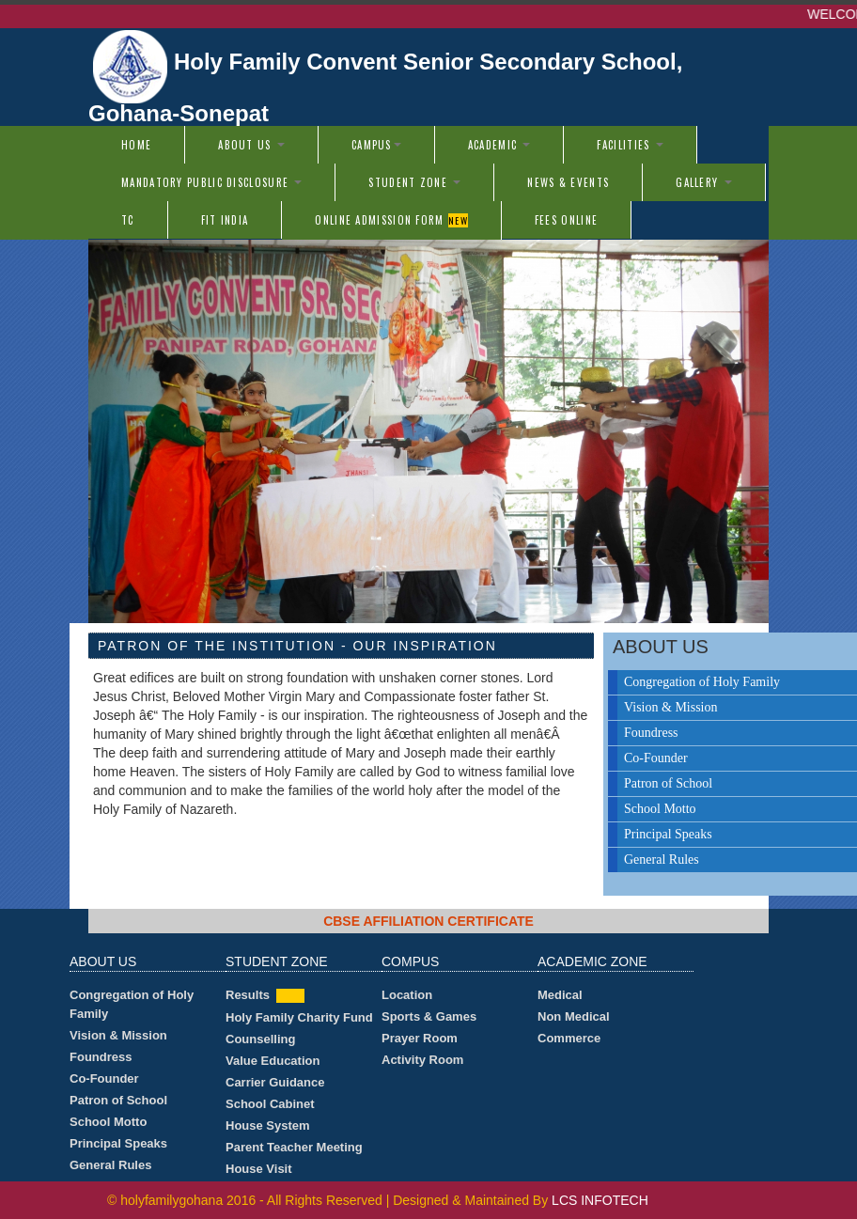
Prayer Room (420, 1038)
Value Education (272, 1061)
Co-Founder (104, 1078)
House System (268, 1125)
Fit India (225, 219)
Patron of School (118, 1100)
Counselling (260, 1039)
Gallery (703, 182)
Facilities (629, 144)
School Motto (108, 1122)
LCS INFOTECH (600, 1200)
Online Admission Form (391, 219)
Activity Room (422, 1060)
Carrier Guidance (275, 1082)
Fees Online (566, 219)
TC (127, 219)
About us (251, 144)
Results (248, 995)
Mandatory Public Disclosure (211, 182)
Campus (376, 144)
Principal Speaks (118, 1143)
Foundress (101, 1057)
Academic (499, 144)
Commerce (569, 1038)
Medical (560, 995)
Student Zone (414, 182)
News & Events (568, 182)
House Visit (259, 1169)
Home (136, 144)
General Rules (110, 1165)
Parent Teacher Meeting (294, 1147)
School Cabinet (270, 1104)
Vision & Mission (118, 1035)
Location (407, 995)
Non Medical (574, 1016)
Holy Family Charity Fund (299, 1017)
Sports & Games (429, 1016)
